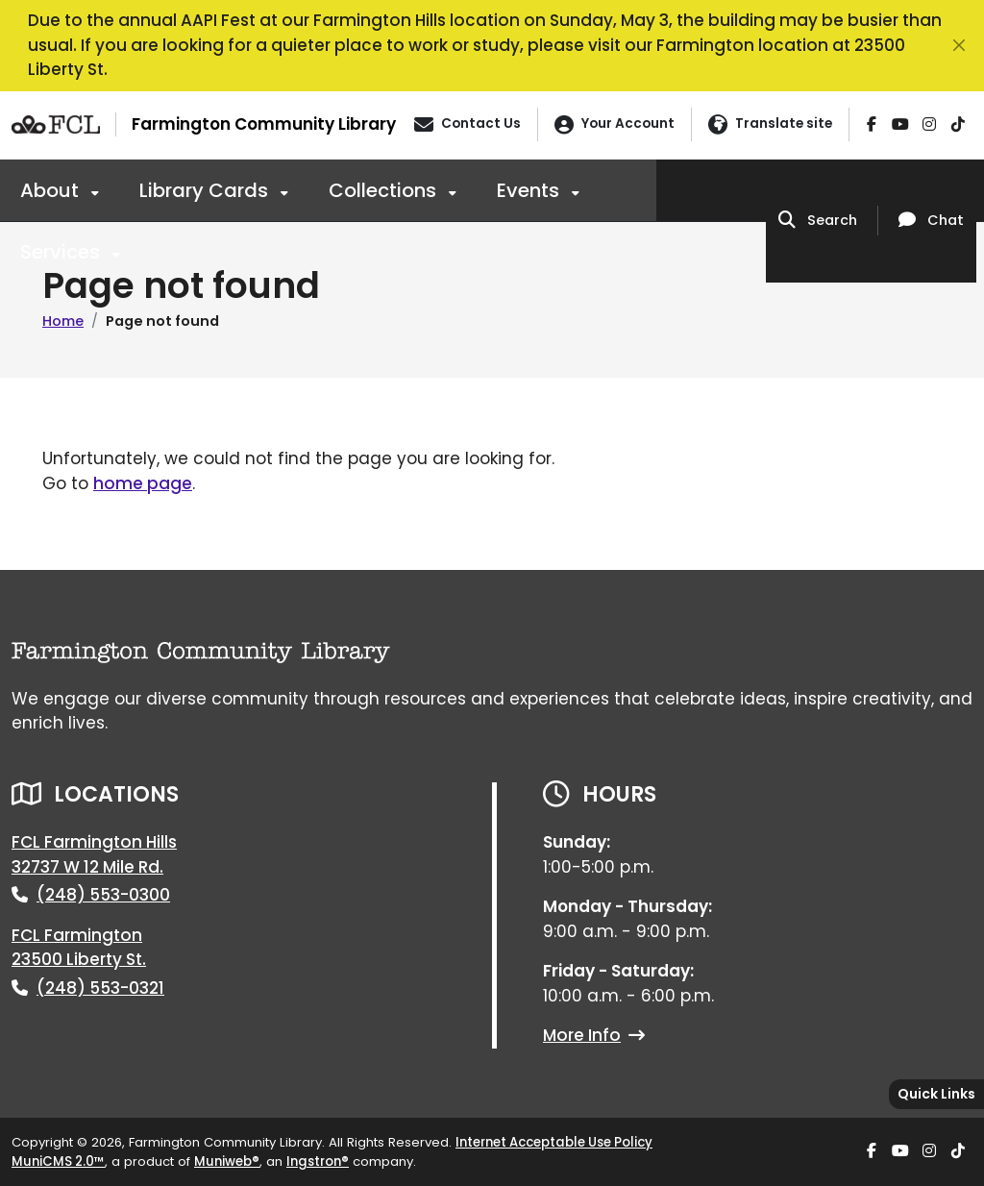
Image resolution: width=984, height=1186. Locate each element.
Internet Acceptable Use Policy (553, 1142)
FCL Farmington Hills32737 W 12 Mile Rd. (94, 854)
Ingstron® (317, 1161)
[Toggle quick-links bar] (936, 1094)
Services (62, 251)
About (52, 190)
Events (530, 190)
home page (142, 483)
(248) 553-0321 (100, 988)
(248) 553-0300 (103, 894)
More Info (594, 1035)
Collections (385, 190)
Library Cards (206, 190)
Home (63, 321)
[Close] (959, 45)
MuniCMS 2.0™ (58, 1161)
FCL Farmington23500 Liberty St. (79, 948)
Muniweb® (226, 1161)
